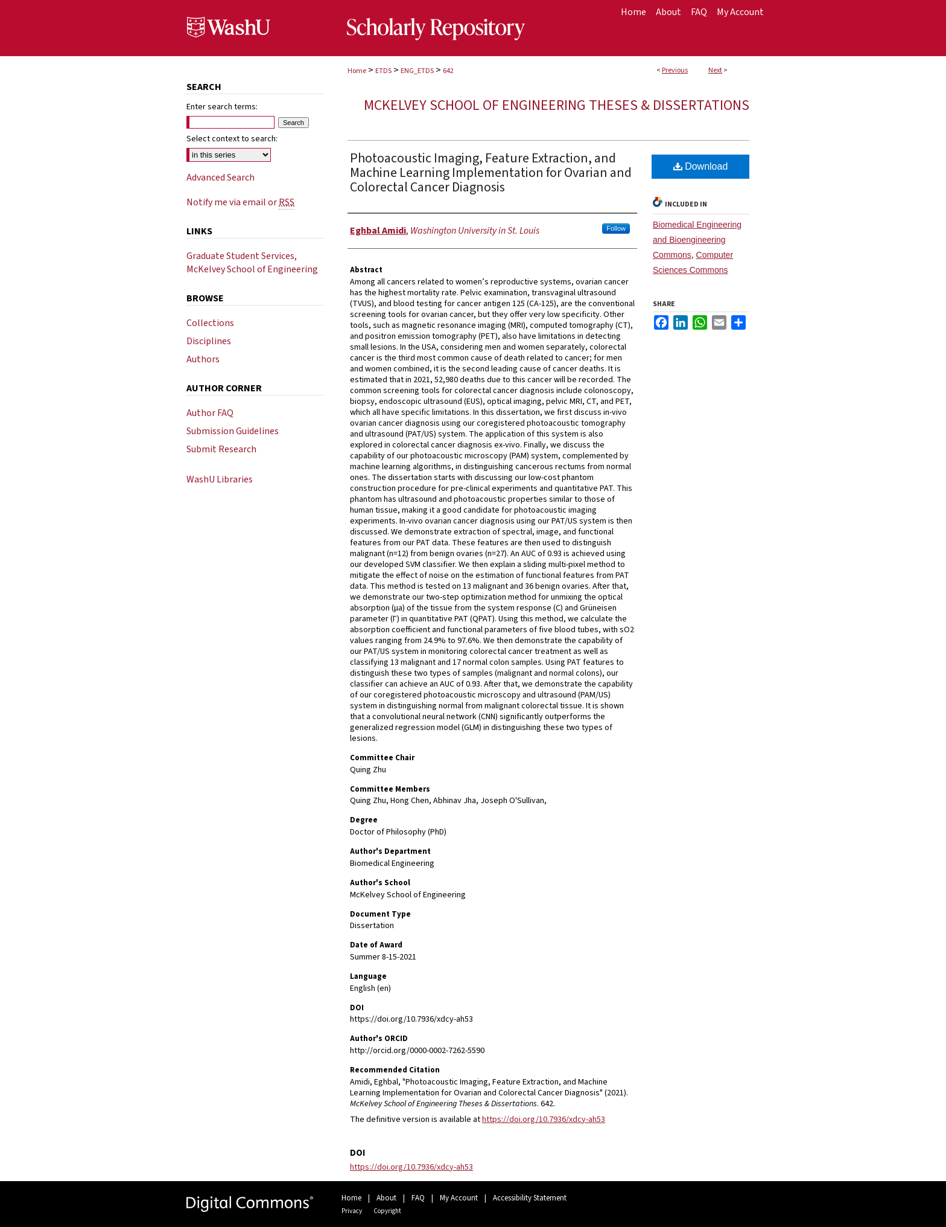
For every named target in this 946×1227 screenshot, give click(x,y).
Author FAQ (209, 413)
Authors (203, 359)
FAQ (418, 1198)
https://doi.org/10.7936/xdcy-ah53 (543, 1119)
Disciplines (208, 341)
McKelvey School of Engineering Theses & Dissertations (556, 105)
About (386, 1198)
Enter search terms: (222, 107)
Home (357, 71)
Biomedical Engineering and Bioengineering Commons (697, 240)
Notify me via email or (240, 202)
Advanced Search (220, 177)
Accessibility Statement (530, 1198)
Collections (210, 323)
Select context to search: (232, 139)
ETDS (383, 71)
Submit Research (221, 449)
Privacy (351, 1211)
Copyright (387, 1211)
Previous (675, 70)
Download (700, 166)
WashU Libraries (219, 479)
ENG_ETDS (417, 71)
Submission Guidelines (232, 431)
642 (448, 71)
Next (715, 70)
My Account (459, 1198)
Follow (616, 228)
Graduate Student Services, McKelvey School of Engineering (252, 262)
